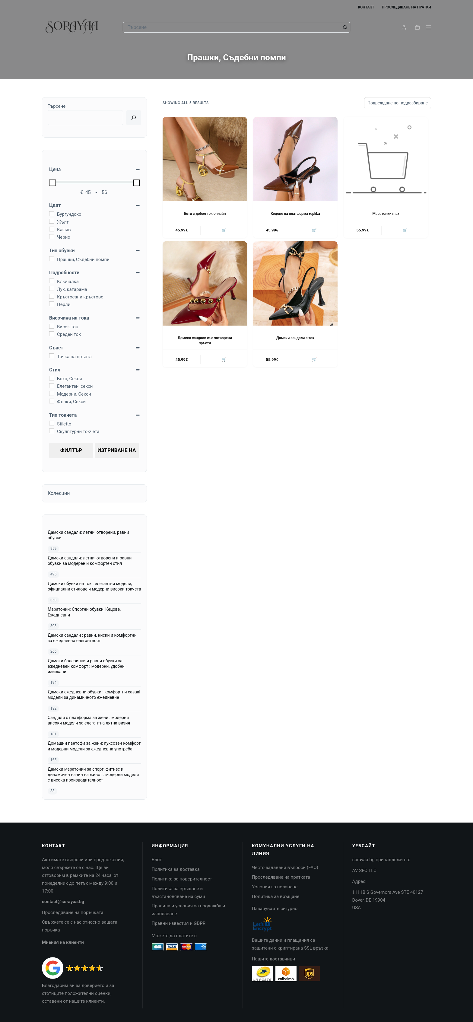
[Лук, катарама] (51, 288)
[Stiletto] (51, 423)
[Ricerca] (133, 117)
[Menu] (428, 27)
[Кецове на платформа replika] (295, 159)
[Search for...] (231, 27)
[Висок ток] (51, 326)
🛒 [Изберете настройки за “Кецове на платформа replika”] (314, 230)
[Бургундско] (51, 213)
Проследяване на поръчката (72, 912)
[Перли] (51, 303)
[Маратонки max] (386, 159)
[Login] (404, 27)
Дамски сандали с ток (295, 338)
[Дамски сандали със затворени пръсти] (205, 283)
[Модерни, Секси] (51, 393)
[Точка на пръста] (51, 355)
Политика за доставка (176, 869)
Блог (157, 859)
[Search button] (345, 27)
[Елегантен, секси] (51, 385)
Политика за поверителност (182, 879)
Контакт (366, 7)
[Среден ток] (51, 333)
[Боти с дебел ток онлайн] (205, 159)
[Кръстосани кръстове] (51, 296)
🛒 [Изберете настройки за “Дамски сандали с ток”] (314, 359)
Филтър (71, 450)
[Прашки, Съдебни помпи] (51, 258)
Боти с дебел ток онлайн (205, 214)
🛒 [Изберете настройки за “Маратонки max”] (404, 230)
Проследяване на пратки (406, 7)
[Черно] (51, 236)
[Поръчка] (397, 103)
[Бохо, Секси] (51, 378)
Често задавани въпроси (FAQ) (285, 867)
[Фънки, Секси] (51, 401)
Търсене (56, 106)
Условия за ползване (274, 887)
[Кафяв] (51, 229)
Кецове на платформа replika (295, 214)
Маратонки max (386, 214)
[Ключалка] (51, 281)
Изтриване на (116, 450)
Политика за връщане (275, 896)
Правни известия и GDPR (179, 923)
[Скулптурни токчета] (51, 430)
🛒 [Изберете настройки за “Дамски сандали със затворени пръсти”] (223, 359)
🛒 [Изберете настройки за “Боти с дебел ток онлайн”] (223, 230)
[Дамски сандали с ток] (295, 283)
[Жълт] (51, 221)
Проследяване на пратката (281, 877)
